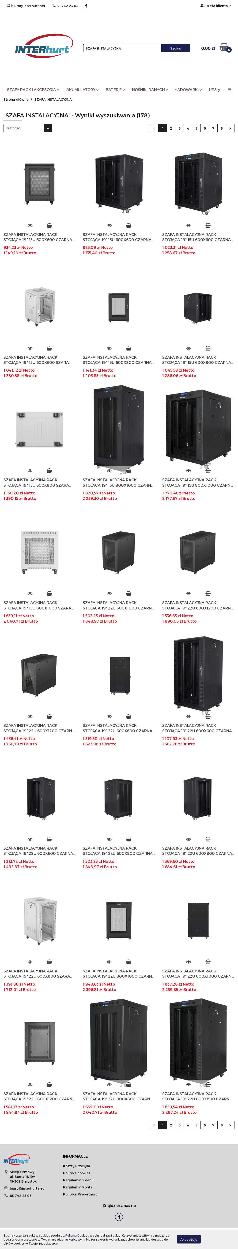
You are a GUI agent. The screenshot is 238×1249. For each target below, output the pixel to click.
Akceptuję (188, 1239)
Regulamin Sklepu (78, 1180)
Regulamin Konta (78, 1187)
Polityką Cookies (77, 1235)
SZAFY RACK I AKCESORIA (33, 89)
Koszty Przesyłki (76, 1166)
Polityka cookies (76, 1173)
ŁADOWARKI (188, 89)
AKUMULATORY (82, 89)
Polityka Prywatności (80, 1194)
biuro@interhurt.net (27, 1188)
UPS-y (214, 89)
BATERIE (115, 89)
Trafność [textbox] (13, 128)
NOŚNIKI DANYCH (150, 89)
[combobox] (28, 128)
